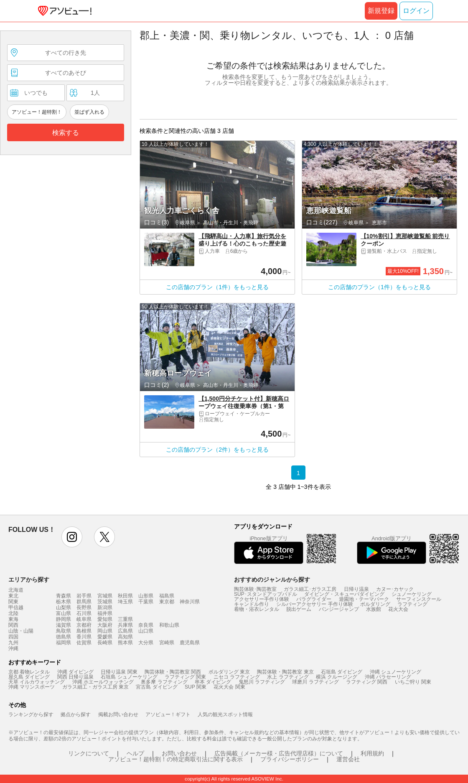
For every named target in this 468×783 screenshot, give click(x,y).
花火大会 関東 (229, 687)
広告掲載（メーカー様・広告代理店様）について (278, 753)
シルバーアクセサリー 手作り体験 (314, 604)
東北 (13, 595)
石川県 (84, 613)
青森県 (63, 596)
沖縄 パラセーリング (388, 677)
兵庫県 (125, 625)
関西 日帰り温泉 (75, 677)
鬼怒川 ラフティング (262, 682)
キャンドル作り (251, 604)
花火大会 (398, 609)
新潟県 (104, 607)
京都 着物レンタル (29, 672)
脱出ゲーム (298, 609)
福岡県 (63, 643)
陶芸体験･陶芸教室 (255, 589)
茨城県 (104, 602)
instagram (71, 536)
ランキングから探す (30, 714)
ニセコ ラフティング (237, 677)
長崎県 (104, 643)
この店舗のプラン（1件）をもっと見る (217, 287)
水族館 (373, 609)
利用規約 (372, 753)
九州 (13, 642)
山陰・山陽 (20, 630)
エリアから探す (28, 579)
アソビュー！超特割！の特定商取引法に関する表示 (175, 759)
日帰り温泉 (356, 589)
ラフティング (412, 604)
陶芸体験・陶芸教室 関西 (173, 672)
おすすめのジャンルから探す (272, 579)
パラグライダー (313, 599)
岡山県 (104, 631)
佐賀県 (84, 643)
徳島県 (63, 637)
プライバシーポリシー (289, 759)
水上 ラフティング (287, 677)
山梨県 (63, 607)
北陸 (13, 613)
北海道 (15, 589)
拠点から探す (76, 714)
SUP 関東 (195, 687)
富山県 (63, 613)
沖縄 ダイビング (75, 672)
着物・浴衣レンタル (256, 609)
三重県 (125, 619)
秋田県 (125, 596)
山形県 (145, 596)
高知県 (125, 637)
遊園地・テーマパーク (364, 599)
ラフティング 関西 (366, 682)
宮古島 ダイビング (156, 687)
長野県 (84, 607)
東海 (13, 619)
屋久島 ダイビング (29, 677)
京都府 (84, 625)
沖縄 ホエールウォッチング (103, 682)
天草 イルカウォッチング (36, 682)
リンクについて (88, 753)
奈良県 (145, 625)
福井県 (104, 613)
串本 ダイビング (213, 682)
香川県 (84, 637)
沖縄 (13, 648)
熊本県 (125, 643)
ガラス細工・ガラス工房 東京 (95, 687)
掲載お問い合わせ (118, 714)
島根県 (84, 631)
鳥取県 (63, 631)
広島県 (125, 631)
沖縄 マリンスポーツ (31, 687)
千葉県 (145, 602)
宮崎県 (166, 643)
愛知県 (104, 619)
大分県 (145, 643)
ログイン (416, 10)
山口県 (145, 631)
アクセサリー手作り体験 (261, 599)
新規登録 (381, 10)
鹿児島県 (190, 643)
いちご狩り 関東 (413, 682)
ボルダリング (375, 604)
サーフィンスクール (418, 599)
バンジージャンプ (339, 609)
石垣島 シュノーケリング (129, 677)
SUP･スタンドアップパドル (265, 594)
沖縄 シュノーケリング (395, 672)
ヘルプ (135, 753)
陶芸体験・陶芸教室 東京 (285, 672)
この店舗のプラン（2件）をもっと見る (217, 449)
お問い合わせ (179, 753)
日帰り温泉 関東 (119, 672)
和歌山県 (169, 625)
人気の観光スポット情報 (225, 714)
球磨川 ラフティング (315, 682)
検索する (65, 132)
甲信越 (15, 607)
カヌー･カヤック (395, 589)
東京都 (166, 602)
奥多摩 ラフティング (164, 682)
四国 (13, 636)
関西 (13, 625)
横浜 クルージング (336, 677)
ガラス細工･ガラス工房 (310, 589)
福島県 (166, 596)
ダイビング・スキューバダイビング (344, 594)
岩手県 (84, 596)
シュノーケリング (412, 594)
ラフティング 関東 (185, 677)
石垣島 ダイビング (341, 672)
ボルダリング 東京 (229, 672)
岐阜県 (84, 619)
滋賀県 (63, 625)
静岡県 (63, 619)
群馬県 (84, 602)
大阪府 (104, 625)
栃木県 (63, 602)
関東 (13, 601)
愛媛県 (104, 637)
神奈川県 (190, 602)
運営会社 (348, 759)
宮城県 (104, 596)
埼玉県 (125, 602)
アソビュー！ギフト (168, 714)
